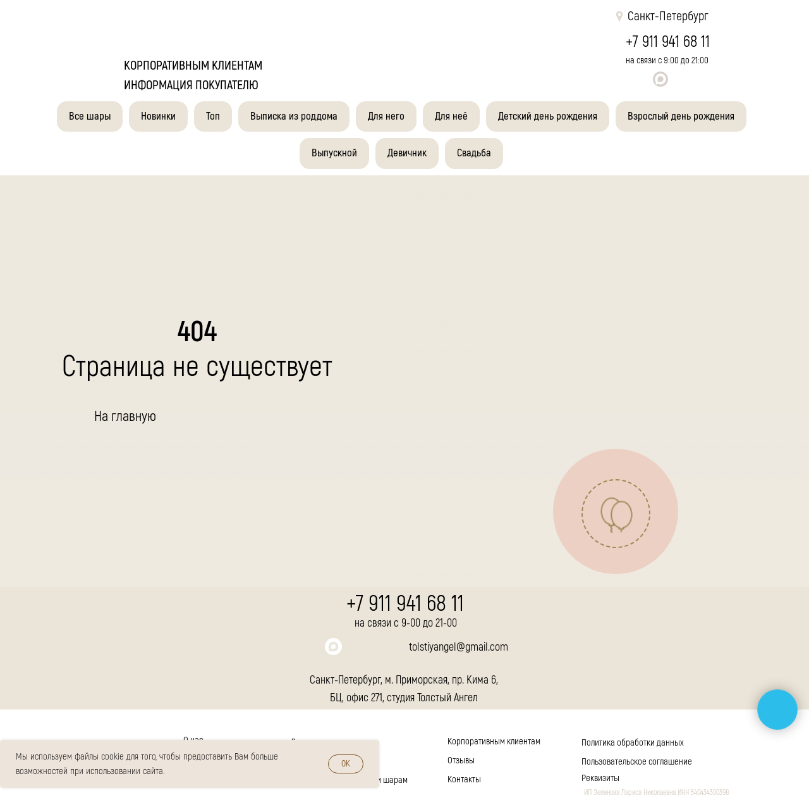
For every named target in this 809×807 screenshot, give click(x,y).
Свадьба (474, 153)
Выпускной (334, 153)
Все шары (90, 116)
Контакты (464, 779)
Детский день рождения (547, 116)
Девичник (407, 153)
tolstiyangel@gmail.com (458, 647)
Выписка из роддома (294, 116)
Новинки (158, 116)
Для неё (451, 116)
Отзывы (461, 760)
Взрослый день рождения (681, 116)
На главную (125, 416)
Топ (213, 116)
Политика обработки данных (632, 743)
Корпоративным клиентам (493, 741)
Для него (386, 116)
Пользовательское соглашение (636, 762)
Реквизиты (600, 778)
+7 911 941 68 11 (668, 42)
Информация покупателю (191, 85)
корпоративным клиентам (193, 65)
